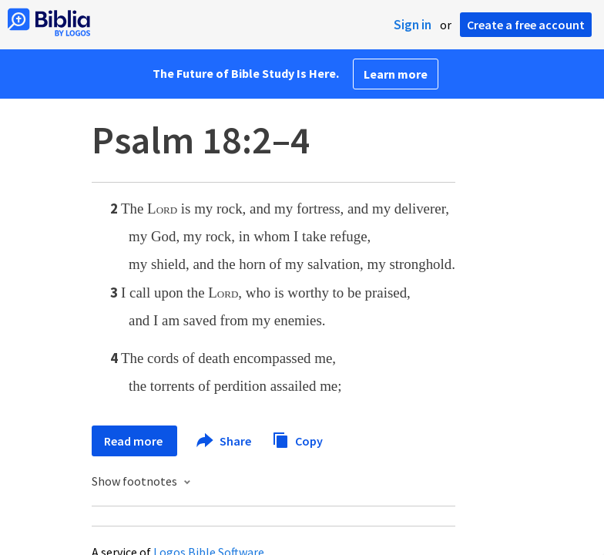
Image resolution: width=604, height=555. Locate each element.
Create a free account (526, 24)
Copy (297, 439)
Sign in (412, 24)
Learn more (396, 74)
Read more (134, 441)
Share (224, 441)
